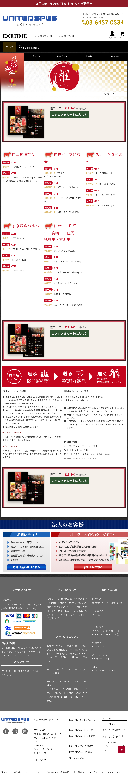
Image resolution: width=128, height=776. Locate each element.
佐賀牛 (8, 166)
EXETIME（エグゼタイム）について (82, 721)
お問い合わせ (40, 759)
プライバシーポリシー (34, 772)
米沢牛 (91, 194)
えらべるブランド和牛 (44, 36)
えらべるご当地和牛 (67, 36)
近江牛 (8, 270)
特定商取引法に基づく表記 (58, 772)
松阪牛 (91, 173)
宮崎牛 (49, 272)
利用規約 (17, 772)
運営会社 (5, 772)
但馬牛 (49, 283)
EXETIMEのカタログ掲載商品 (82, 737)
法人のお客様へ (76, 758)
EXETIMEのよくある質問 (80, 752)
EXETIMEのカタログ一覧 (81, 729)
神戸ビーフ (51, 173)
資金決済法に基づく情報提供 (85, 772)
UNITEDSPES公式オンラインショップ (113, 744)
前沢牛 (91, 205)
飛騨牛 (8, 177)
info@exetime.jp (101, 658)
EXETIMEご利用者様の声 (81, 745)
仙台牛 (49, 250)
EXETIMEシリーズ (110, 723)
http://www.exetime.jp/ (105, 670)
